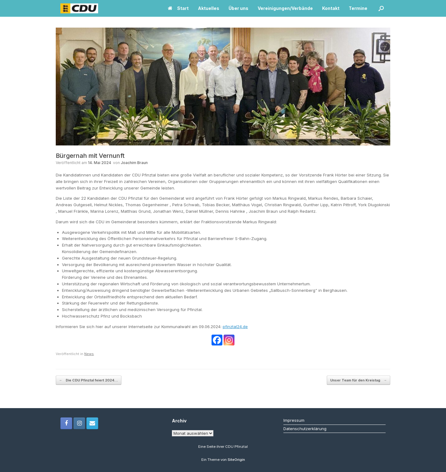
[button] (381, 8)
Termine (358, 8)
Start (178, 8)
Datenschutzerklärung (304, 428)
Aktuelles (208, 8)
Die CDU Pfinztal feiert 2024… (88, 380)
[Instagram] (229, 340)
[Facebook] (217, 340)
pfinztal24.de (235, 326)
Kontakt (330, 8)
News (89, 354)
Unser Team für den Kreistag (358, 380)
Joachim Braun (134, 162)
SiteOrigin (236, 459)
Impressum (293, 420)
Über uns (238, 8)
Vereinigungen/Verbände (285, 8)
